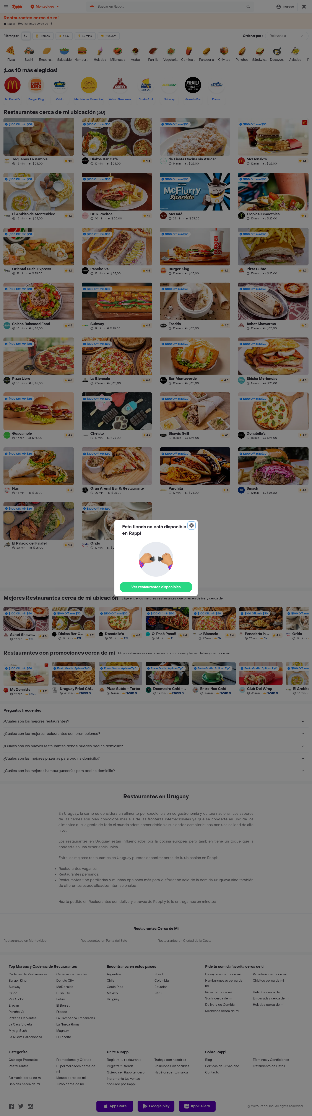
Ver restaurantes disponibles (156, 587)
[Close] (191, 525)
